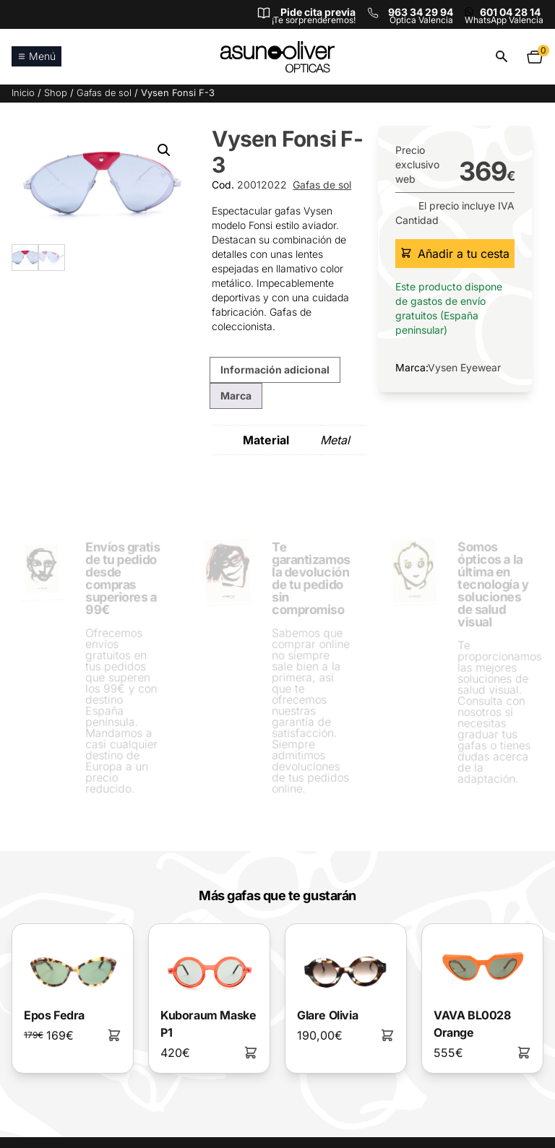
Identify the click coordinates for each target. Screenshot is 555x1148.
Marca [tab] (235, 395)
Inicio (23, 92)
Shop (55, 92)
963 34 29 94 (420, 12)
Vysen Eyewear (464, 367)
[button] (164, 150)
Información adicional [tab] (275, 369)
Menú (36, 56)
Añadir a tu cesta (454, 253)
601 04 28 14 (510, 12)
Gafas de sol (104, 92)
